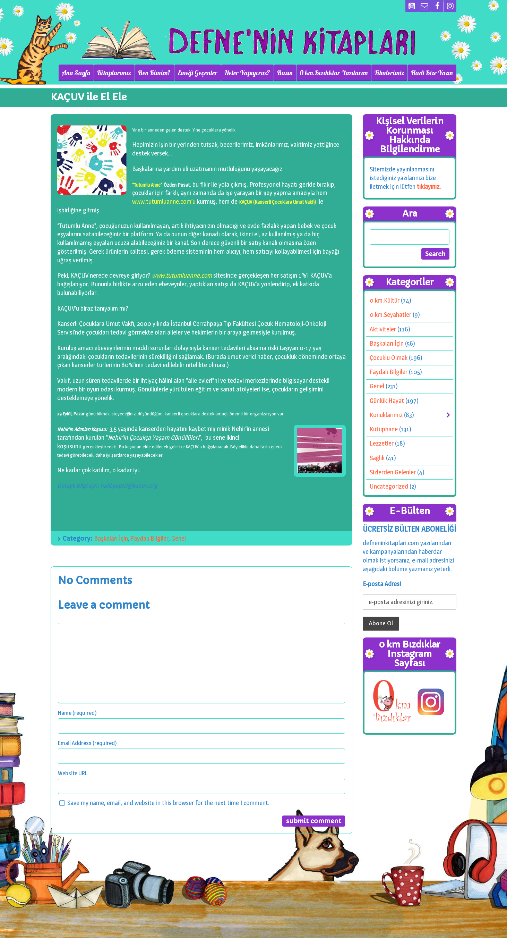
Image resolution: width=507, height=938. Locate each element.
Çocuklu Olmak (388, 357)
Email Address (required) (87, 743)
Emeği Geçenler (197, 73)
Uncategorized (389, 486)
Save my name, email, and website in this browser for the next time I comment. (168, 802)
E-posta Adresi (382, 584)
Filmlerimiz (389, 73)
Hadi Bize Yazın (432, 73)
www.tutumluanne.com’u (164, 201)
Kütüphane (384, 429)
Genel (178, 538)
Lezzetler (382, 443)
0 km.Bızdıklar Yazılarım (334, 73)
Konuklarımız (386, 415)
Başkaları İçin (111, 538)
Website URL (72, 773)
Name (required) (77, 712)
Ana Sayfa (76, 73)
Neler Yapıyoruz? (247, 73)
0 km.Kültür (384, 300)
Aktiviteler (383, 329)
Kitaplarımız (114, 73)
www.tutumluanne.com (182, 275)
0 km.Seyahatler (390, 314)
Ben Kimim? (154, 73)
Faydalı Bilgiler (150, 538)
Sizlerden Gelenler (393, 472)
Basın (285, 73)
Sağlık (377, 458)
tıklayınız (428, 186)
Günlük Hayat (387, 400)
